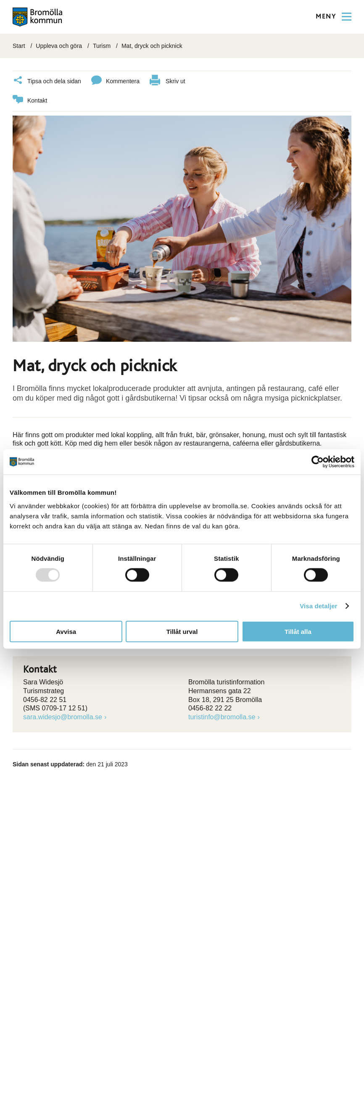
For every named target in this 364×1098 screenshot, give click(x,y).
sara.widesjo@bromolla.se (62, 717)
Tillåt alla (298, 631)
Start (19, 45)
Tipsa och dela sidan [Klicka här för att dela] (47, 81)
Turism (102, 45)
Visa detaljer (318, 606)
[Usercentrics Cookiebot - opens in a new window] (317, 462)
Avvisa (66, 631)
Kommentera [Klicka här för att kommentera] (115, 81)
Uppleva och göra (59, 45)
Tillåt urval (182, 631)
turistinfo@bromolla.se (221, 717)
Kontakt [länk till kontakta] (30, 101)
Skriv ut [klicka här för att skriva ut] (167, 81)
